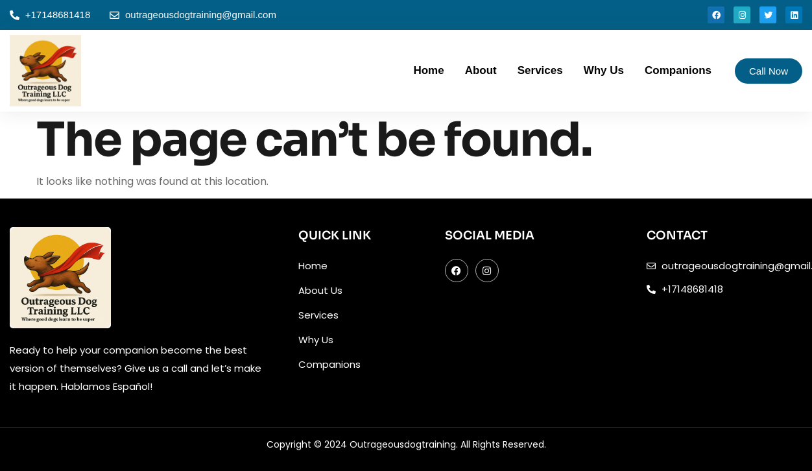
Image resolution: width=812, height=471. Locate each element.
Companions (678, 70)
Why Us (604, 70)
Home (428, 70)
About (481, 70)
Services (540, 70)
